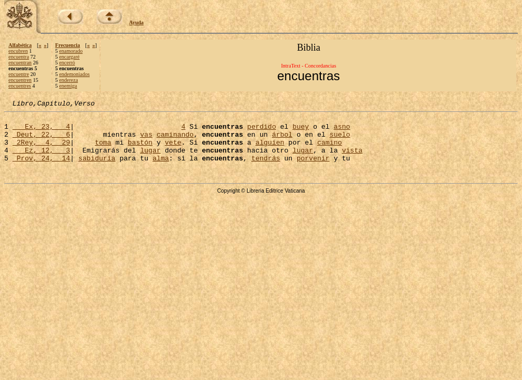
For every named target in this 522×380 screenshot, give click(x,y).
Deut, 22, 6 (41, 140)
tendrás (265, 169)
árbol (282, 140)
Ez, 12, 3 (41, 159)
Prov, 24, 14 (41, 169)
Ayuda (136, 22)
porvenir (313, 169)
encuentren (20, 80)
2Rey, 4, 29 (41, 150)
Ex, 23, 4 (41, 131)
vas (146, 140)
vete (173, 150)
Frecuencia (67, 45)
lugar (150, 159)
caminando (175, 140)
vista (352, 159)
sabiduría (96, 169)
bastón (140, 150)
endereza (68, 80)
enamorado (70, 51)
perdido (261, 131)
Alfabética (20, 45)
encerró (67, 62)
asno (342, 131)
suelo (339, 140)
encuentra (18, 57)
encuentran (20, 62)
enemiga (68, 86)
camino (329, 150)
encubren (18, 51)
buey (300, 131)
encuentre (18, 74)
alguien (269, 150)
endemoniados (74, 74)
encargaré (69, 57)
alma (161, 169)
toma (103, 150)
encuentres (19, 86)
